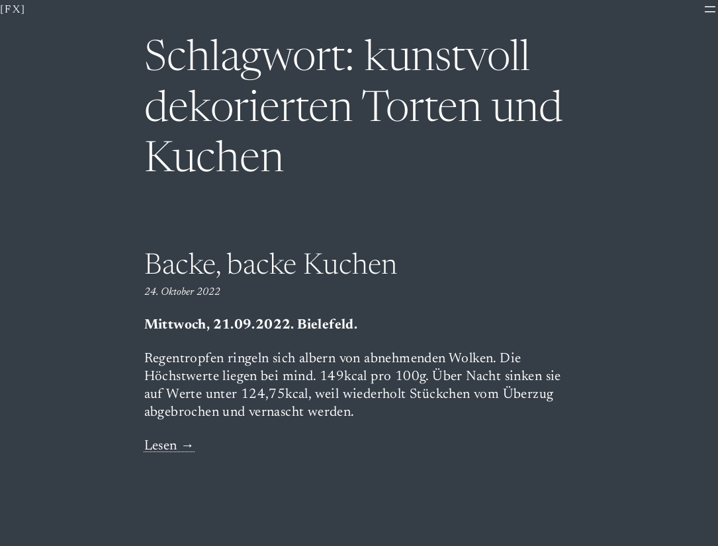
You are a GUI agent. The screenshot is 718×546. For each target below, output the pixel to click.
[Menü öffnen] (710, 9)
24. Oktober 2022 (182, 292)
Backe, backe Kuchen (270, 267)
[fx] (13, 10)
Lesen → (169, 446)
